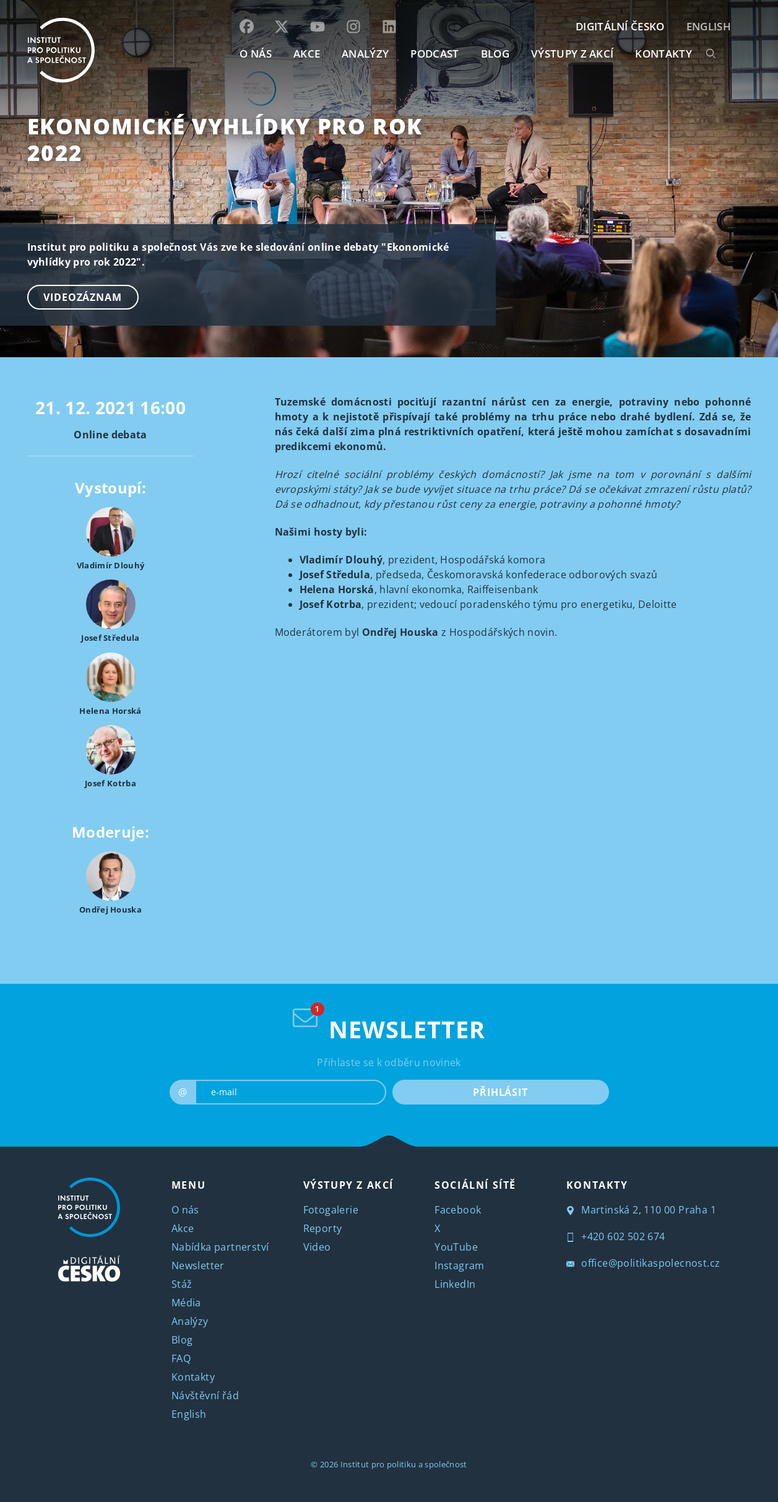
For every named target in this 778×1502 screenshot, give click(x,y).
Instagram (459, 1265)
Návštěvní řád (205, 1395)
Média (186, 1302)
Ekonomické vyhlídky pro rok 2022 (225, 139)
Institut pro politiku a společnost (403, 1464)
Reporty (322, 1228)
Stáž (181, 1284)
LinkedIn (454, 1284)
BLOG (495, 53)
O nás (185, 1210)
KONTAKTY (663, 53)
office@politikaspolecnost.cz (643, 1263)
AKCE (306, 53)
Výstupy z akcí (572, 53)
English (708, 26)
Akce (182, 1228)
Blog (182, 1340)
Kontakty (193, 1377)
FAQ (181, 1358)
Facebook (457, 1210)
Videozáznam (82, 297)
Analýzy (365, 53)
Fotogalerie (330, 1210)
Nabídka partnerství (220, 1247)
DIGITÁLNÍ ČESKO (620, 26)
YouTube (456, 1247)
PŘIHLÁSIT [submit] (500, 1092)
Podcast (434, 53)
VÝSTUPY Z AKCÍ (348, 1185)
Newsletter (198, 1265)
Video (317, 1247)
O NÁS (256, 53)
